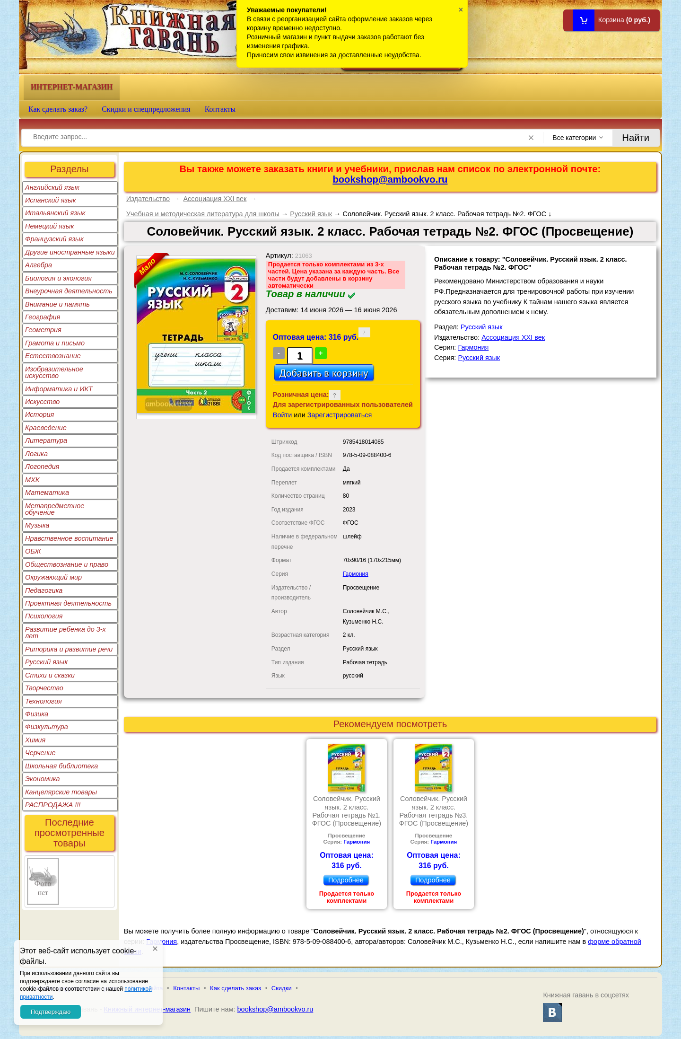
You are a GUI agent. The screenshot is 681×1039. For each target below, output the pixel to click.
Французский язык (54, 239)
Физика (36, 714)
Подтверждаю (50, 1011)
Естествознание (53, 356)
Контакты (220, 109)
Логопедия (42, 466)
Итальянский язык (55, 213)
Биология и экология (58, 278)
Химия (35, 740)
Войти (282, 415)
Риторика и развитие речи (69, 649)
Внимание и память (57, 304)
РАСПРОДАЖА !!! (52, 805)
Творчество (44, 688)
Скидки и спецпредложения (146, 109)
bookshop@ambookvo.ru (389, 179)
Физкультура (46, 727)
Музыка (37, 525)
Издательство (148, 199)
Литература (46, 440)
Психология (44, 616)
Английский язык (52, 187)
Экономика (42, 779)
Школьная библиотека (61, 766)
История (39, 414)
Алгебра (38, 265)
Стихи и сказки (50, 675)
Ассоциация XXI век (214, 199)
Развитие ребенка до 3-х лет (65, 632)
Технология (43, 701)
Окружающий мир (53, 577)
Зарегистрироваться (339, 415)
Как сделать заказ (235, 988)
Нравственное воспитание (69, 538)
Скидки (281, 988)
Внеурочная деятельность (69, 291)
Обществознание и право (66, 564)
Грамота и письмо (55, 343)
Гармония (355, 574)
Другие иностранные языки (70, 252)
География (42, 317)
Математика (47, 492)
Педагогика (43, 590)
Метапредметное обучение (54, 509)
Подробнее (346, 880)
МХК (32, 480)
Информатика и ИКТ (59, 389)
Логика (36, 454)
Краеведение (46, 427)
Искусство (42, 401)
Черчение (40, 753)
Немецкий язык (49, 226)
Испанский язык (50, 200)
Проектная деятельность (68, 603)
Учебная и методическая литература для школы (202, 214)
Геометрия (43, 330)
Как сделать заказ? (57, 109)
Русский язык (46, 662)
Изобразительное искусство (54, 372)
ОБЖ (33, 551)
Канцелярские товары (61, 792)
